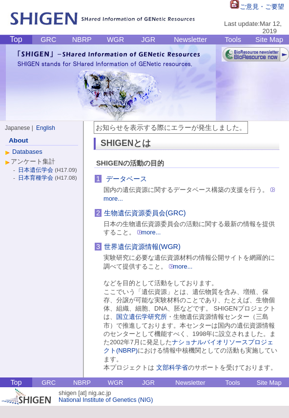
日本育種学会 (36, 177)
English (45, 128)
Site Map (269, 39)
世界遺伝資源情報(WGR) (142, 247)
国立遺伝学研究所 (141, 316)
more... (149, 232)
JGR (148, 39)
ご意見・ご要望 (257, 6)
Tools (233, 39)
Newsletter (190, 39)
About (18, 140)
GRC (48, 39)
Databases (27, 151)
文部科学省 (172, 367)
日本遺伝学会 (36, 170)
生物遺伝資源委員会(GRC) (145, 213)
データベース (126, 179)
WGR (115, 39)
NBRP (82, 39)
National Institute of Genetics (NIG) (106, 400)
